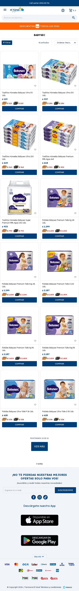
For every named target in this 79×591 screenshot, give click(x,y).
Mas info (39, 557)
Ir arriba (39, 464)
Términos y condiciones (50, 587)
